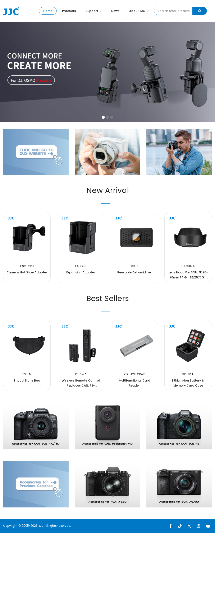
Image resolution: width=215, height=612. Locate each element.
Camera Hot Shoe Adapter (26, 299)
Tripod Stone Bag (27, 407)
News (115, 11)
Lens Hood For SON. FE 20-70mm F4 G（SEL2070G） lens (188, 304)
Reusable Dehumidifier (134, 299)
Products (69, 11)
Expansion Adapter (80, 299)
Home (47, 11)
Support (93, 11)
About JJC (138, 11)
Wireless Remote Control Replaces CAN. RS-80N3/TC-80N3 (81, 412)
